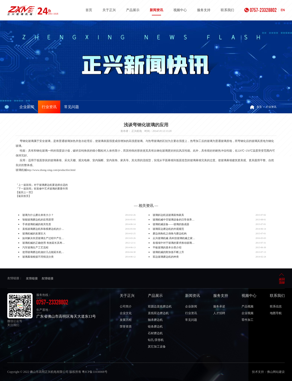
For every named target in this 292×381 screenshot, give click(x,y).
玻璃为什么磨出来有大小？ (38, 215)
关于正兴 (109, 10)
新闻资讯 (156, 11)
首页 (88, 10)
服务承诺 (219, 306)
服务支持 (203, 10)
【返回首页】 (23, 196)
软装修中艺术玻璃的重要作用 (51, 188)
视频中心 (180, 10)
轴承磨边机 (155, 319)
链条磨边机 (155, 326)
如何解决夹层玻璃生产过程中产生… (43, 238)
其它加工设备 (157, 346)
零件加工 (247, 319)
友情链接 (32, 278)
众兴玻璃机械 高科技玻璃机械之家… (174, 238)
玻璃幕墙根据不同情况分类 (38, 256)
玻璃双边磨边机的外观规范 (168, 229)
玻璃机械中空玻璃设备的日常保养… (173, 219)
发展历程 (126, 319)
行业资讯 (49, 107)
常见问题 (71, 107)
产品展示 (132, 10)
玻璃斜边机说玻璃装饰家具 (168, 215)
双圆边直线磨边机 (160, 306)
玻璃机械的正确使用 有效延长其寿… (43, 242)
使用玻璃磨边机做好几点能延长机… (43, 252)
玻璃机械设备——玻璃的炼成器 (171, 224)
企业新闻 (26, 107)
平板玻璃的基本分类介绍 (167, 247)
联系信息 (276, 306)
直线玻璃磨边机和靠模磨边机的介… (43, 229)
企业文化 (126, 313)
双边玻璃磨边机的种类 (166, 256)
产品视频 (247, 306)
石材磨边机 (155, 333)
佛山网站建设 (276, 371)
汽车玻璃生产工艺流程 (35, 247)
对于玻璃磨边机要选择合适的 (51, 185)
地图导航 (276, 313)
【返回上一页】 (25, 192)
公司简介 (126, 306)
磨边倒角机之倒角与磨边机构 (170, 233)
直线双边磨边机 (158, 313)
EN (283, 10)
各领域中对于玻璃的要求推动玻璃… (173, 242)
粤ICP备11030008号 (94, 371)
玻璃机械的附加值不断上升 (168, 252)
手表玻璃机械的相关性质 (36, 224)
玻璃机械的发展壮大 (34, 233)
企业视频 (247, 313)
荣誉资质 (126, 326)
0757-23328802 (260, 10)
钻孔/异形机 (156, 339)
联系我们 (227, 10)
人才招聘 (219, 313)
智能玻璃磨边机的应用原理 (38, 219)
